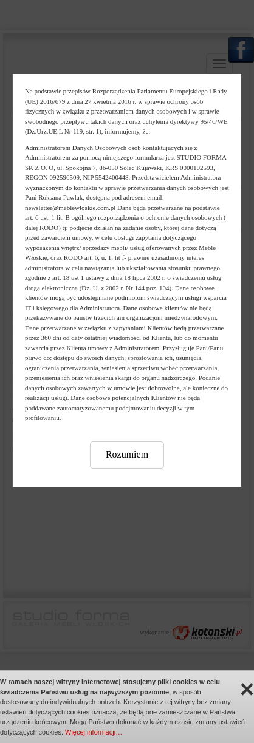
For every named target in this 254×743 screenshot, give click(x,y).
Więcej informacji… (93, 732)
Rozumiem (127, 454)
